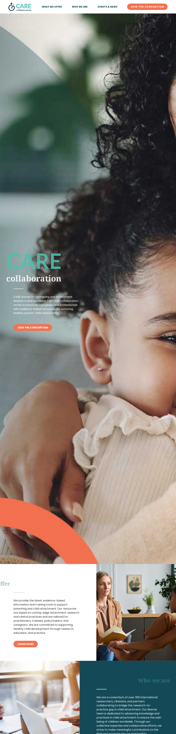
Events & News (107, 6)
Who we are (80, 6)
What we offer (52, 6)
